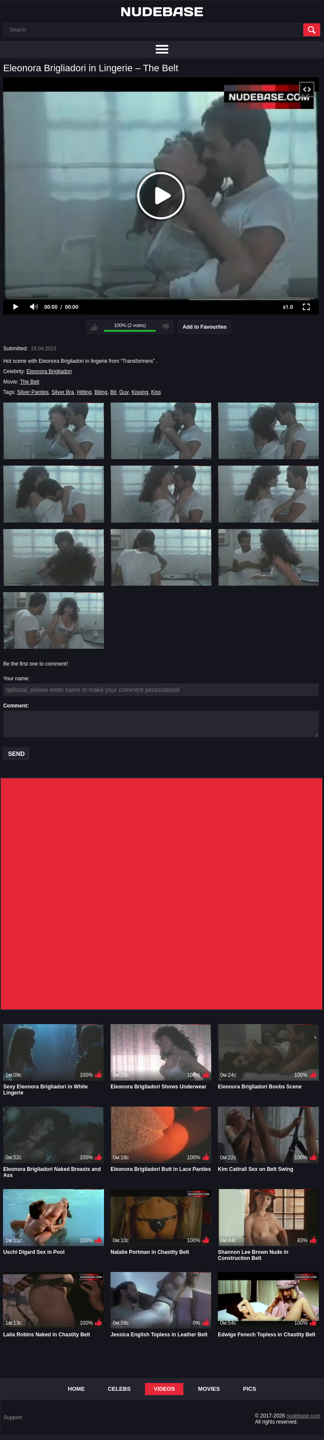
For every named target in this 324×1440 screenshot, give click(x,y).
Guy (124, 392)
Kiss (156, 392)
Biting (100, 392)
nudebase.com (303, 1416)
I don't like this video (165, 326)
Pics (249, 1389)
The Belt (29, 382)
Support (12, 1418)
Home (76, 1389)
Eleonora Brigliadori (49, 371)
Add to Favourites (204, 327)
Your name (15, 679)
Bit (113, 392)
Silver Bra (63, 392)
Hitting (84, 392)
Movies (209, 1389)
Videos (164, 1389)
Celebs (119, 1389)
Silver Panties (32, 392)
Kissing (140, 392)
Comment (15, 706)
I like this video (94, 326)
